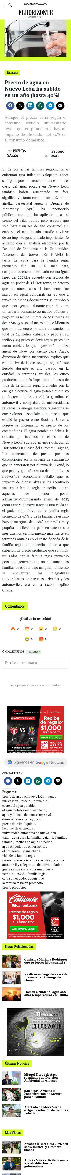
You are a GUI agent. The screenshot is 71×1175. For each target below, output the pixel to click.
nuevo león (10, 801)
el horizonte (11, 851)
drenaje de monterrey (17, 819)
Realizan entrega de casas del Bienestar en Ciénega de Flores (46, 977)
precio (25, 801)
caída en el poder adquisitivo (23, 878)
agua (51, 797)
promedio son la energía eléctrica (26, 860)
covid (20, 874)
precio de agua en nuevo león (23, 797)
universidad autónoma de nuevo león (29, 833)
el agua (59, 860)
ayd (39, 819)
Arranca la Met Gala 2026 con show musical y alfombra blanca (46, 1147)
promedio (40, 801)
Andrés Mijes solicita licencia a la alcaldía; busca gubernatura (46, 1163)
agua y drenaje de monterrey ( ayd (26, 815)
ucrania (7, 874)
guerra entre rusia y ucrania (22, 869)
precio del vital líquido (18, 824)
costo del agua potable (18, 806)
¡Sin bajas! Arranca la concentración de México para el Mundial (43, 1094)
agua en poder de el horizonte (23, 847)
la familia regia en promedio (22, 883)
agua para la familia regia (30, 838)
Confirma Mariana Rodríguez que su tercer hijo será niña (45, 961)
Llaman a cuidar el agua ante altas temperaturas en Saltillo (46, 993)
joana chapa (31, 851)
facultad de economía (17, 828)
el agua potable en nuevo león (23, 810)
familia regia (36, 874)
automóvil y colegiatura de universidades (32, 865)
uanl (5, 838)
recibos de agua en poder (34, 842)
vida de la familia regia (18, 856)
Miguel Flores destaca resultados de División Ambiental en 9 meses (41, 1078)
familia (7, 842)
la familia (59, 838)
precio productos (14, 888)
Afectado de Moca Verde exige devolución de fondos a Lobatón (46, 1110)
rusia (49, 869)
